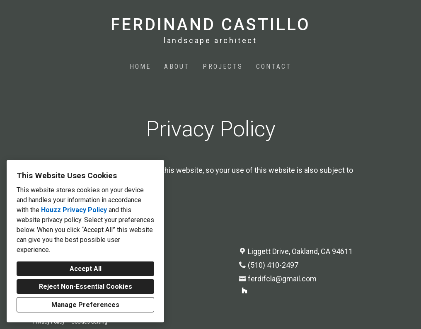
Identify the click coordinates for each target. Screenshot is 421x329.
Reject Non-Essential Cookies (85, 286)
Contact (273, 66)
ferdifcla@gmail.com (282, 278)
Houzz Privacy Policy (74, 210)
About (176, 66)
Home (140, 66)
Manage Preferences (85, 305)
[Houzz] (244, 290)
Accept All (86, 269)
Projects (223, 66)
